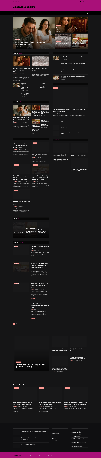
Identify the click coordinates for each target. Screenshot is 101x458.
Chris (15, 73)
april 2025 (54, 438)
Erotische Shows (69, 454)
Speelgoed (75, 38)
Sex (56, 13)
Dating (28, 13)
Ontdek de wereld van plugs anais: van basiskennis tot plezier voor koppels (78, 43)
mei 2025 (54, 436)
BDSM (23, 13)
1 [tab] (49, 415)
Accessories (36, 454)
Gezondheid (17, 39)
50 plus (31, 454)
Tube (60, 13)
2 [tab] (51, 415)
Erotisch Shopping (36, 13)
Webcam (52, 455)
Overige (31, 455)
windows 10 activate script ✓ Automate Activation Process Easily (45, 123)
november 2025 (55, 431)
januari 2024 (54, 441)
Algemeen (58, 25)
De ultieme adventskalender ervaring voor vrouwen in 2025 (71, 28)
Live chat (45, 13)
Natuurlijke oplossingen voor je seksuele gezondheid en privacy (74, 6)
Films (75, 454)
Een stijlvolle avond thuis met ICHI (62, 44)
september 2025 (55, 433)
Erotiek (18, 13)
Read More (33, 257)
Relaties (52, 13)
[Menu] (14, 13)
